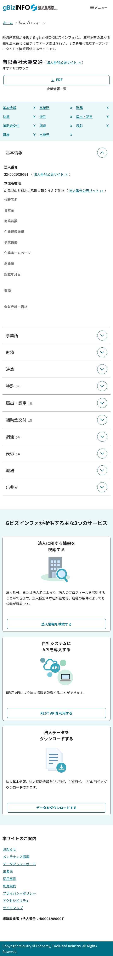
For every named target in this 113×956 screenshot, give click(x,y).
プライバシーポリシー (19, 893)
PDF (56, 80)
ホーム (8, 22)
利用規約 (9, 885)
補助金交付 (20, 125)
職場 (20, 134)
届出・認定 (93, 116)
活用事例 (9, 878)
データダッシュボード (19, 863)
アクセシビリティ (16, 900)
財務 (93, 107)
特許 (56, 116)
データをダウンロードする (56, 807)
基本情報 (20, 107)
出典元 (56, 134)
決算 (20, 116)
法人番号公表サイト (64, 62)
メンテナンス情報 (16, 856)
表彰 (93, 125)
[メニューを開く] (98, 7)
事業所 (56, 107)
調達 (56, 125)
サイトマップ (13, 907)
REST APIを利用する (56, 713)
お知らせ (9, 849)
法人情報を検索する (56, 624)
